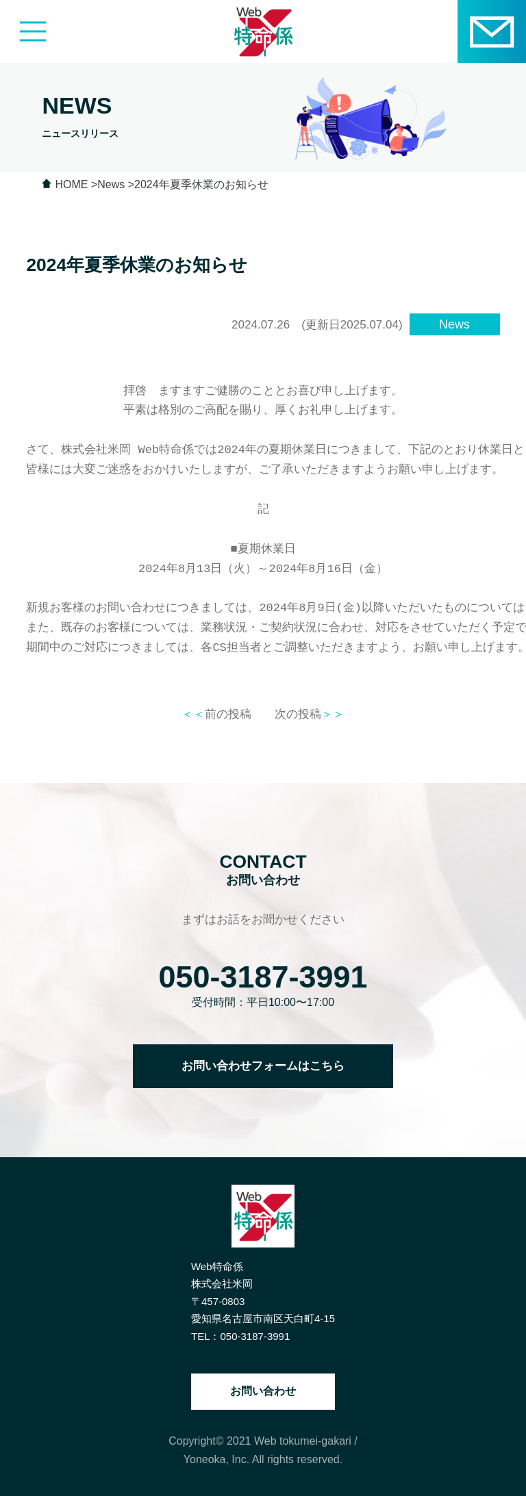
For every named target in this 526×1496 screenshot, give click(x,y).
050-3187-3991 (263, 976)
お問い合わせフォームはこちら (263, 1065)
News (454, 324)
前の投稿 (216, 714)
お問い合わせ (263, 1391)
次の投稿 (310, 714)
